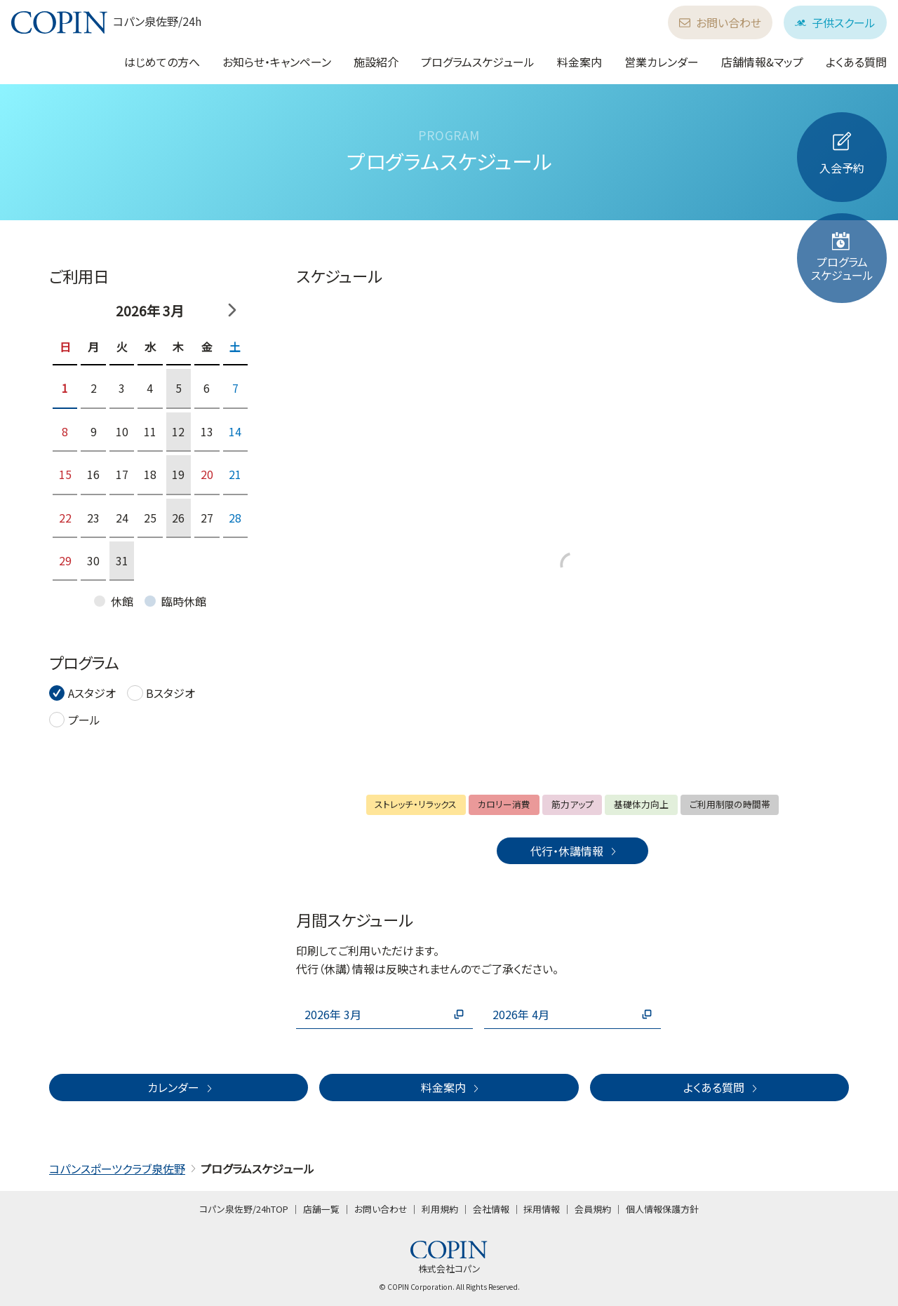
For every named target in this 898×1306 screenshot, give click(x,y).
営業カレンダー (661, 61)
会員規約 (593, 1209)
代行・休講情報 (574, 850)
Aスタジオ (92, 693)
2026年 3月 (384, 1014)
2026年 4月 (572, 1014)
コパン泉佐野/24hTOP (243, 1209)
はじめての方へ (162, 61)
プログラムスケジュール (478, 61)
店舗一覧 (321, 1209)
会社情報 (491, 1209)
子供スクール (835, 22)
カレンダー (181, 1087)
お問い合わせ (720, 22)
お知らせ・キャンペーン (276, 61)
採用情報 (541, 1209)
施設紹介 (376, 61)
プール (84, 719)
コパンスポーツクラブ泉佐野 (117, 1168)
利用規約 (440, 1209)
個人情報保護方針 (662, 1209)
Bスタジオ (170, 693)
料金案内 (579, 61)
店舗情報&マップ (762, 61)
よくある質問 (856, 61)
